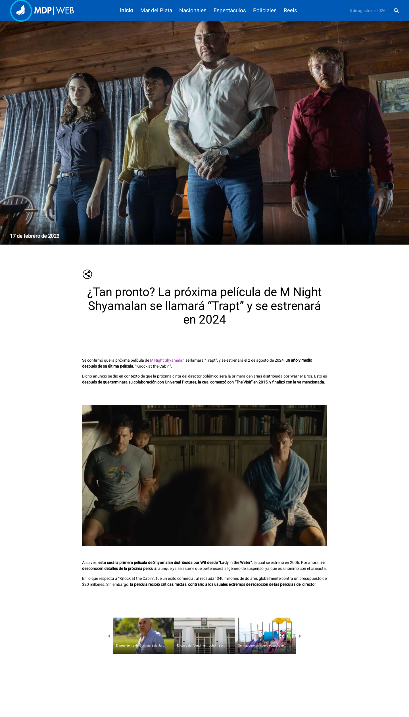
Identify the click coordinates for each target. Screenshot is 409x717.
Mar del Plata (156, 11)
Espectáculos (230, 11)
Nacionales (192, 11)
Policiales (265, 11)
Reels (290, 11)
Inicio (126, 11)
